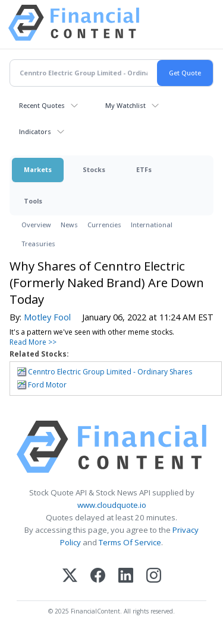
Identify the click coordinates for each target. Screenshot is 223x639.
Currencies (104, 224)
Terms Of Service (130, 542)
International (151, 224)
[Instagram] (154, 576)
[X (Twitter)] (70, 576)
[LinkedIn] (126, 576)
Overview (36, 224)
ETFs (144, 169)
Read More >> (33, 342)
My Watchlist (125, 105)
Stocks (94, 169)
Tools (33, 200)
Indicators (35, 131)
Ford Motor (47, 385)
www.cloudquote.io (111, 505)
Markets (38, 169)
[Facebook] (98, 576)
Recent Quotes (42, 105)
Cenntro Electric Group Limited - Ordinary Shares (110, 372)
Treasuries (38, 243)
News (69, 224)
